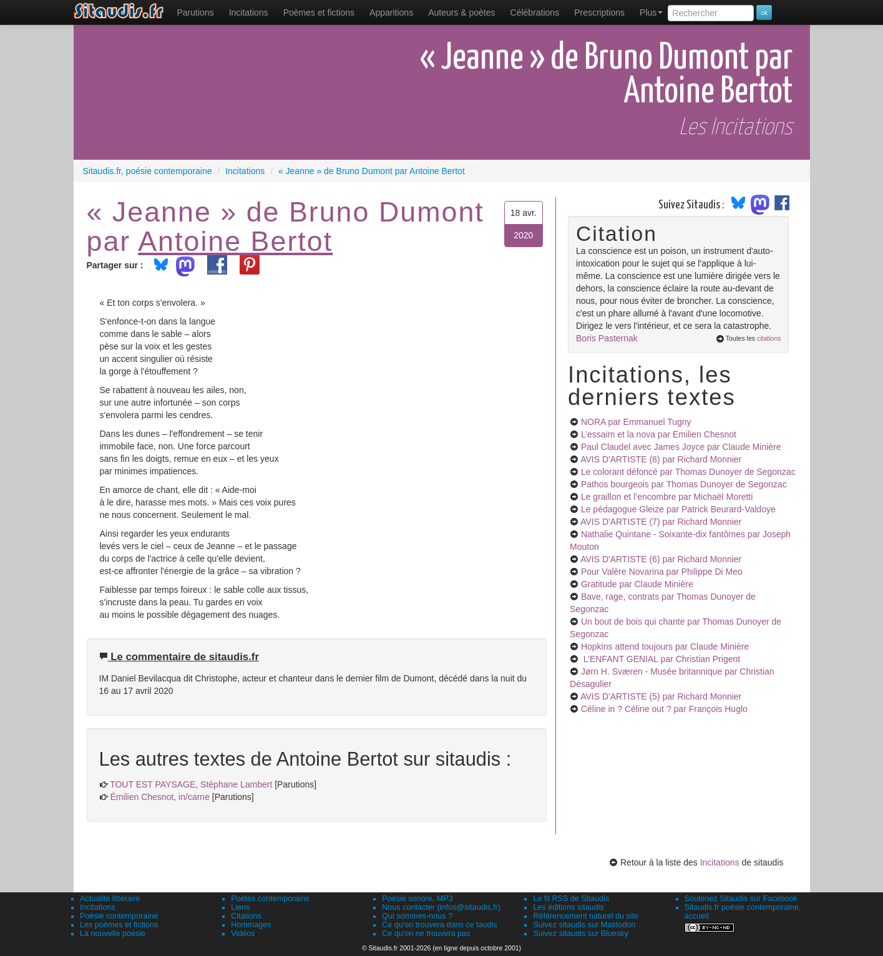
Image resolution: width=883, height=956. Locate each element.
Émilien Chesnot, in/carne (160, 797)
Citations (246, 916)
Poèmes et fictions (318, 12)
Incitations (719, 862)
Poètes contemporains (270, 898)
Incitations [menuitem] (248, 12)
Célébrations (535, 12)
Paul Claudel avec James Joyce (681, 447)
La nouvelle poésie (112, 933)
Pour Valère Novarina (662, 572)
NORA (636, 422)
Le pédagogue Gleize (678, 509)
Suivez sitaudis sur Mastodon (584, 924)
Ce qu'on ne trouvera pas (426, 933)
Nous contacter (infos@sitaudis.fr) (441, 907)
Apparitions (391, 12)
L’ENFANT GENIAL (660, 659)
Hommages (251, 924)
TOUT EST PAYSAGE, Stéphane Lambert (191, 784)
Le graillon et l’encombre (667, 497)
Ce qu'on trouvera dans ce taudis (439, 924)
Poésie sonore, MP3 (417, 898)
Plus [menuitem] (651, 12)
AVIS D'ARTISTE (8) (660, 459)
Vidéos (243, 933)
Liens (240, 907)
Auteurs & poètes (461, 12)
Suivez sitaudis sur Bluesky (580, 933)
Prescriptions (599, 12)
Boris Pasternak (607, 338)
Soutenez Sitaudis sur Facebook (741, 898)
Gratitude (637, 584)
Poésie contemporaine (119, 916)
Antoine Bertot (235, 240)
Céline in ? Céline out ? (664, 709)
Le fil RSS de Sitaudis (571, 898)
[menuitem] (196, 12)
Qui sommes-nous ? (417, 916)
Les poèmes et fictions (119, 924)
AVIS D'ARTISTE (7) (660, 522)
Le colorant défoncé (688, 472)
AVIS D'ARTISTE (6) (660, 559)
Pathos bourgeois (684, 484)
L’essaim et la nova (658, 434)
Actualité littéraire (110, 898)
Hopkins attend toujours (665, 646)
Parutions (195, 12)
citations (769, 338)
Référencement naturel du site (585, 916)
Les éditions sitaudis (568, 907)
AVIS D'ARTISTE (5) (660, 696)
